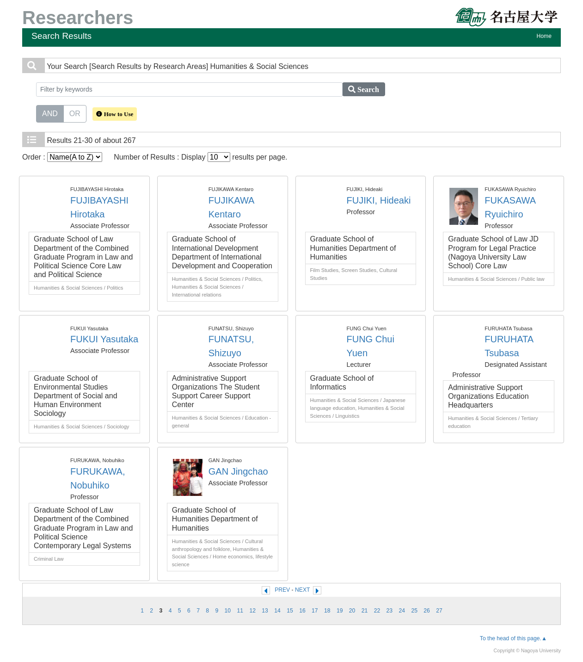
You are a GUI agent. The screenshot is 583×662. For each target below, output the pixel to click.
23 (390, 610)
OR (74, 113)
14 (277, 610)
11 (240, 610)
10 (228, 610)
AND (50, 113)
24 (402, 610)
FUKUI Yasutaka (104, 339)
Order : (62, 157)
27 (439, 610)
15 (290, 610)
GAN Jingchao (238, 471)
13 (265, 610)
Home (544, 36)
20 (352, 610)
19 (340, 610)
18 (327, 610)
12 (252, 610)
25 (414, 610)
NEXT (302, 590)
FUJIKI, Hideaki (379, 200)
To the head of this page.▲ (513, 638)
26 (426, 610)
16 (302, 610)
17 (315, 610)
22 (377, 610)
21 (365, 610)
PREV (282, 590)
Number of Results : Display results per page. (200, 157)
